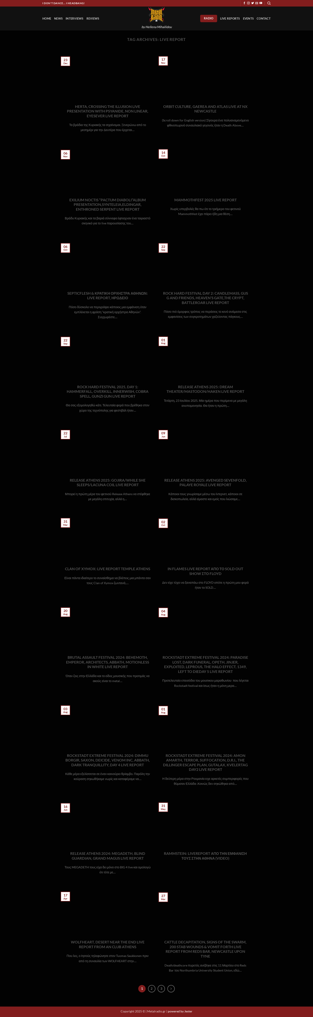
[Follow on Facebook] (244, 3)
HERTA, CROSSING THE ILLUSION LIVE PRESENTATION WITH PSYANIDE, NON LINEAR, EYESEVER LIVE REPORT (107, 111)
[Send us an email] (256, 3)
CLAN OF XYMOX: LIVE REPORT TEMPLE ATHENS (107, 569)
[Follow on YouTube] (261, 3)
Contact (264, 18)
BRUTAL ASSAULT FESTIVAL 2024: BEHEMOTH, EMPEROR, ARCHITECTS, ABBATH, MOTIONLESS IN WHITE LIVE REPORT (107, 662)
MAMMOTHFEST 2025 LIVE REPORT (205, 200)
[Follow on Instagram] (248, 3)
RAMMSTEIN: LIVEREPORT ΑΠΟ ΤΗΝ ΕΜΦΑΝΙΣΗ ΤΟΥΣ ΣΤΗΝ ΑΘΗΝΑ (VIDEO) (205, 856)
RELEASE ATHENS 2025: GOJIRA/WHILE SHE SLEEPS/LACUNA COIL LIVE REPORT (108, 482)
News (58, 18)
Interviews (74, 18)
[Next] (171, 988)
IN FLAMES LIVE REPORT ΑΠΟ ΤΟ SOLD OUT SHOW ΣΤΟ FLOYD (205, 571)
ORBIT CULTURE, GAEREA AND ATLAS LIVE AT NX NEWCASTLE (205, 109)
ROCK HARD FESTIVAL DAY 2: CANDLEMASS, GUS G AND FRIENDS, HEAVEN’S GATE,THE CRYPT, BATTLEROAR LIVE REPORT (205, 298)
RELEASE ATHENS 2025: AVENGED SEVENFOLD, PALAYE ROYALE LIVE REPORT (205, 482)
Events (248, 18)
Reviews (93, 18)
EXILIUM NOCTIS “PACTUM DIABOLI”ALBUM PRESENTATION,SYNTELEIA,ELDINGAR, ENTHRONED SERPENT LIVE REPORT (107, 205)
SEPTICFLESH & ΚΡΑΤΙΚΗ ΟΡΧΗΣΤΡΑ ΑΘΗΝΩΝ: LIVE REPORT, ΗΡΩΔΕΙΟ (107, 295)
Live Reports (230, 18)
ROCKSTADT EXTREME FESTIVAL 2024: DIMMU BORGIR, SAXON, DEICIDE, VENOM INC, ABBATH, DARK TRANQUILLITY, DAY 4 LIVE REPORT (107, 760)
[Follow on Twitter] (252, 3)
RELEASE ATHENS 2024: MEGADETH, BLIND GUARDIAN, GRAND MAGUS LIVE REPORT (107, 856)
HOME (46, 18)
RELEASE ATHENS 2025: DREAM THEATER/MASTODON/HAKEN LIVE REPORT (205, 389)
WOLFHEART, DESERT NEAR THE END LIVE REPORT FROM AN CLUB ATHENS (108, 944)
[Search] (269, 3)
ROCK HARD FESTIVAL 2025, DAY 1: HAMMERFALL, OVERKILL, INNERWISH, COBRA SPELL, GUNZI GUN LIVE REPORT (107, 391)
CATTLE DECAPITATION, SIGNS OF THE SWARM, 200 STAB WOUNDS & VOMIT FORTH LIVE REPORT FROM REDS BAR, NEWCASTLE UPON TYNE (205, 949)
